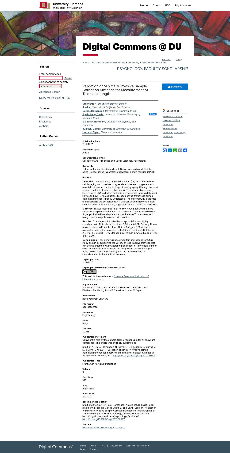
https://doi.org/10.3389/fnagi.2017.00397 (134, 355)
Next (178, 59)
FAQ (103, 445)
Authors (43, 126)
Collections (45, 117)
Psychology (133, 62)
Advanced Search (49, 91)
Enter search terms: (50, 74)
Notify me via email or (54, 97)
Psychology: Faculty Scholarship (152, 68)
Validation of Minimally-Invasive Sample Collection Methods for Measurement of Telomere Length (115, 90)
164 (164, 62)
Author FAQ (46, 145)
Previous (166, 59)
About (93, 445)
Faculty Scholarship (151, 62)
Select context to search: (53, 82)
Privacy (83, 449)
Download (175, 86)
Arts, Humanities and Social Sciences (107, 62)
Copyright (94, 449)
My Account (116, 445)
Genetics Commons (172, 116)
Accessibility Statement (138, 445)
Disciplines (45, 121)
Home (85, 62)
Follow (152, 114)
